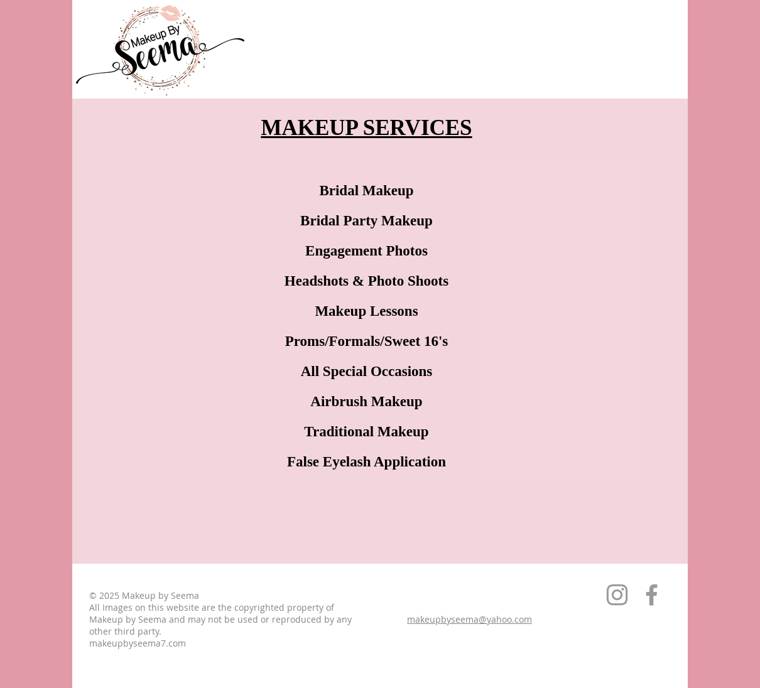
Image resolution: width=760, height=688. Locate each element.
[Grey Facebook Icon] (652, 595)
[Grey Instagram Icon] (617, 595)
